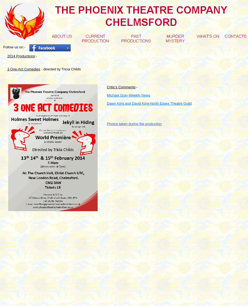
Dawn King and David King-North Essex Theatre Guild (149, 103)
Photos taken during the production (134, 124)
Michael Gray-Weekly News (128, 95)
